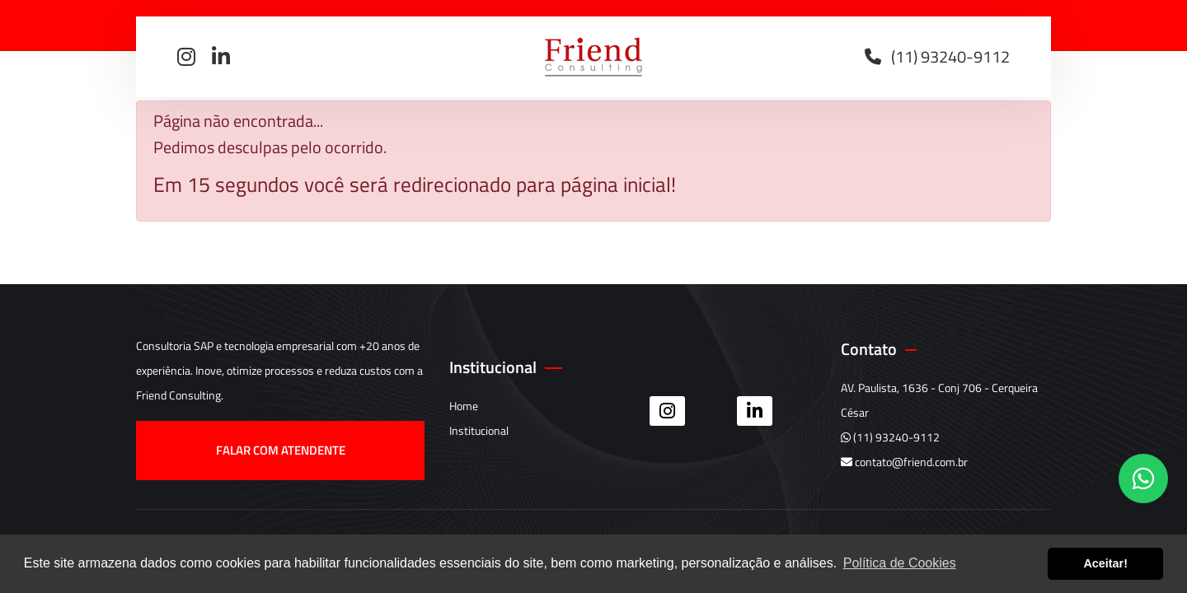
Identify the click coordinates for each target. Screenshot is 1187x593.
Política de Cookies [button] (899, 563)
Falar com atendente (280, 450)
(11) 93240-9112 (890, 437)
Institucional (479, 430)
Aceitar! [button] (1105, 563)
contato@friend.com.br (904, 461)
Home (463, 405)
